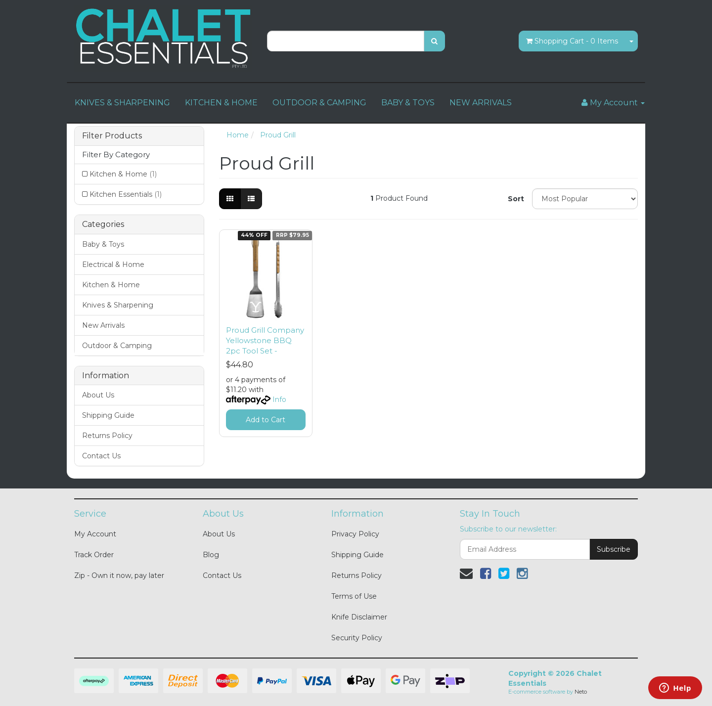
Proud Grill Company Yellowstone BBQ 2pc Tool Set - (265, 340)
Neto (581, 691)
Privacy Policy (355, 534)
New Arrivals (103, 325)
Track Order (94, 554)
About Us (98, 395)
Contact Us (101, 455)
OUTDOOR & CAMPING (319, 102)
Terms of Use (354, 596)
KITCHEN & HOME (221, 102)
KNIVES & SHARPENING (122, 102)
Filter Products (112, 136)
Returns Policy (107, 435)
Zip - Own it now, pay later (119, 575)
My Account (95, 534)
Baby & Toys (103, 244)
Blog (211, 554)
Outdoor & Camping (117, 345)
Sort (516, 198)
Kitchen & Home (123, 174)
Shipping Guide (108, 415)
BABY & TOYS (408, 102)
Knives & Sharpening (117, 305)
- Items (572, 41)
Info (279, 399)
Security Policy (356, 637)
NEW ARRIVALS (480, 102)
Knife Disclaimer (359, 617)
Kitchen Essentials (125, 194)
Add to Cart (265, 419)
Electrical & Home (113, 264)
